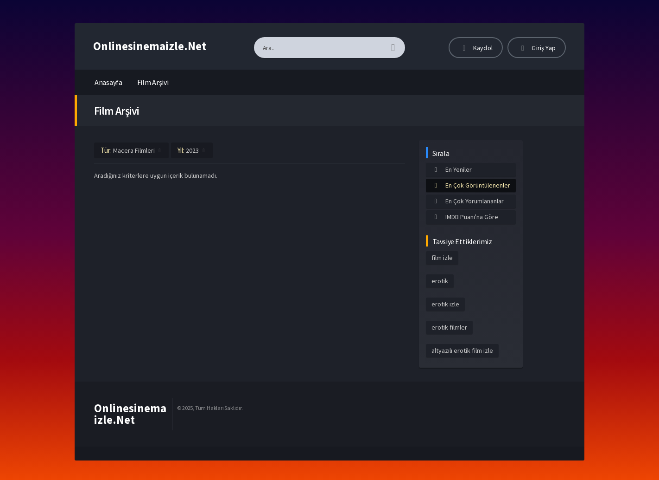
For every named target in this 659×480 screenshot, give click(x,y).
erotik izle (445, 304)
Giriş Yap (537, 47)
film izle (442, 257)
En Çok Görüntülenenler (470, 185)
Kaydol (476, 47)
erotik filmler (449, 327)
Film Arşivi (153, 82)
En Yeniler (451, 169)
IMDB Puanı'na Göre (464, 217)
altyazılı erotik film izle (462, 350)
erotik (439, 281)
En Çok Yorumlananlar (467, 201)
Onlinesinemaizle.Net (149, 46)
